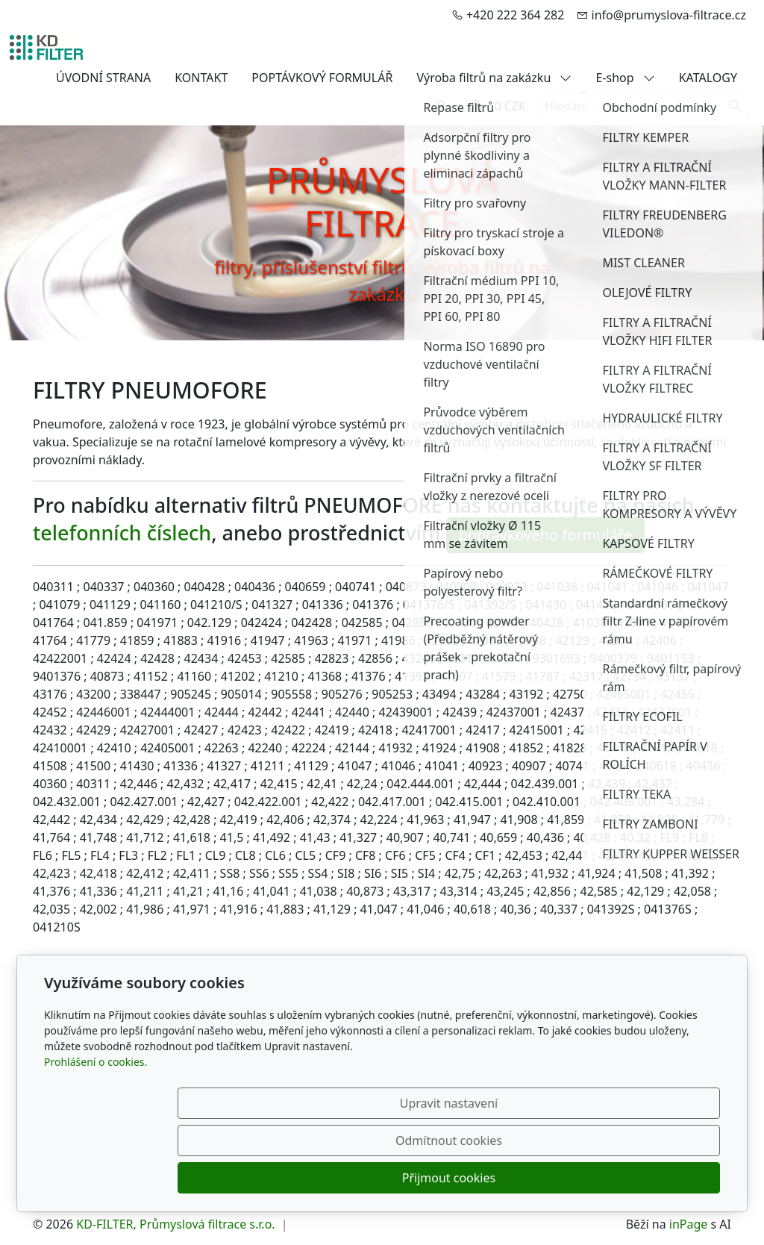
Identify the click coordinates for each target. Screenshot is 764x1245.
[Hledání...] (629, 106)
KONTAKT (201, 77)
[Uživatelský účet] (441, 106)
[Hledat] (735, 106)
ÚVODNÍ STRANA (103, 77)
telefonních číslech (122, 532)
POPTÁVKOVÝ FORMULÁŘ (321, 77)
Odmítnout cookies (499, 1178)
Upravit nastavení (349, 1178)
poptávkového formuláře (546, 535)
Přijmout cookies (648, 1178)
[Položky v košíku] (475, 106)
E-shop (624, 77)
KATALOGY (708, 77)
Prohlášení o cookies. (95, 1136)
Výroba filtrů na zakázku (494, 77)
